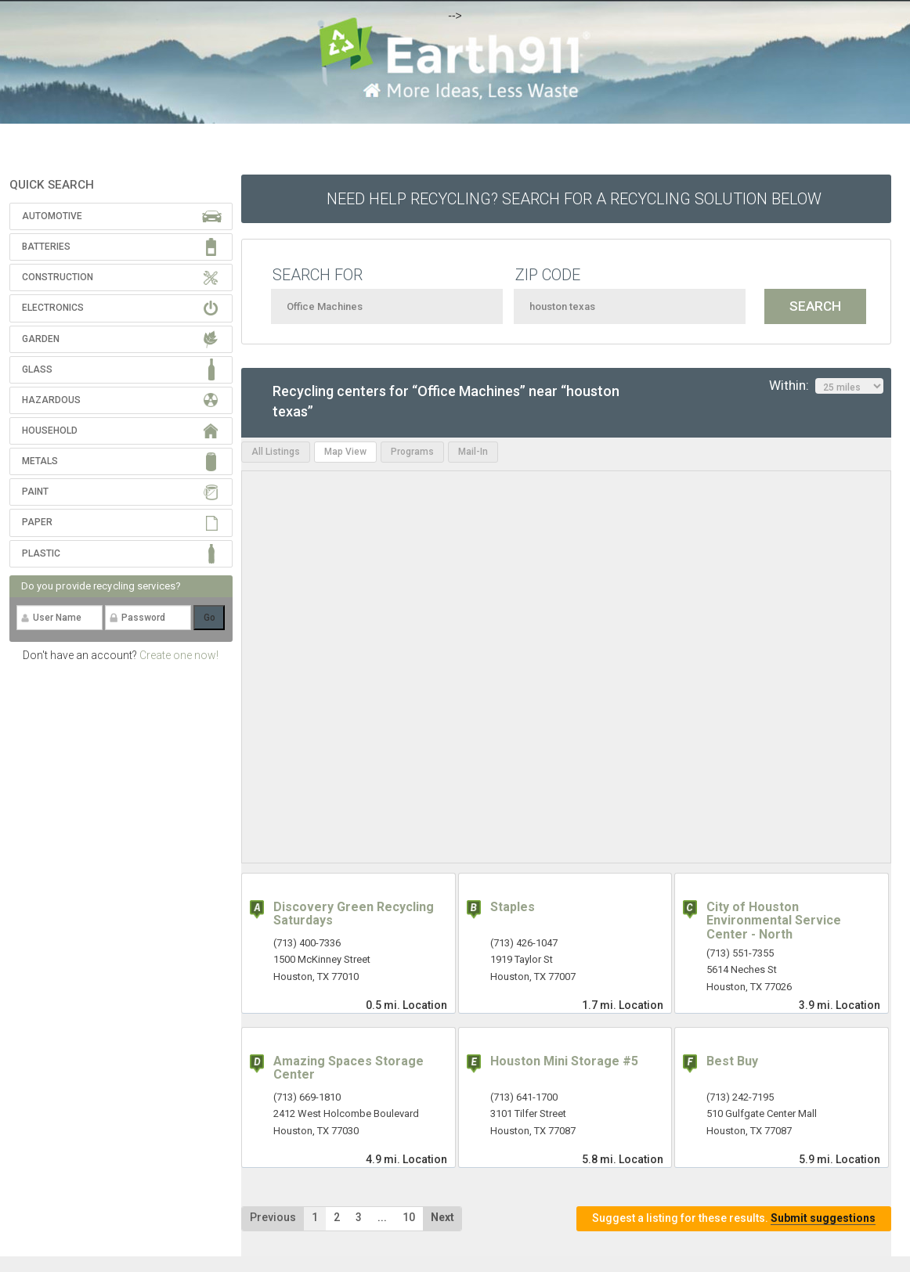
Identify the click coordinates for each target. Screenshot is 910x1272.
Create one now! (178, 655)
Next (442, 1217)
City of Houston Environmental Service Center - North (773, 920)
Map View (345, 451)
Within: (826, 386)
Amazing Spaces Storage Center (348, 1068)
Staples (512, 906)
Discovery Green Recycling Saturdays (353, 913)
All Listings (275, 451)
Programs (412, 451)
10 (409, 1217)
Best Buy (732, 1061)
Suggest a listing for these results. (734, 1218)
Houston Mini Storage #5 (564, 1061)
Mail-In (473, 451)
